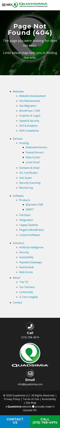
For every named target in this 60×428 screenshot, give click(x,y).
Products (24, 200)
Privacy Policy (12, 399)
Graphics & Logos (29, 115)
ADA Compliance (29, 130)
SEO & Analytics (28, 125)
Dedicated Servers (36, 147)
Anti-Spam (25, 178)
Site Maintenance (29, 101)
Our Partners (27, 287)
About (16, 277)
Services (18, 138)
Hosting (24, 143)
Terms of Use (31, 399)
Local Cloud (32, 162)
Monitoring (26, 187)
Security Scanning (29, 182)
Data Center (33, 157)
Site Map (31, 402)
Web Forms (26, 272)
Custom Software (29, 235)
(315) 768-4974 (30, 337)
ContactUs (15, 420)
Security (24, 252)
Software (18, 196)
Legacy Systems (28, 225)
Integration (26, 220)
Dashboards (26, 267)
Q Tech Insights (28, 297)
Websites (18, 91)
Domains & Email (29, 168)
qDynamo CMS (34, 204)
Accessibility (26, 257)
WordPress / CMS (29, 110)
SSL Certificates (28, 172)
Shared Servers (35, 152)
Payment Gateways (30, 262)
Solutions (18, 243)
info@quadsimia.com (30, 384)
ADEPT (30, 209)
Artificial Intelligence (31, 247)
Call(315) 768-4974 (45, 420)
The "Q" (23, 282)
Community (26, 292)
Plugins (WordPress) (31, 230)
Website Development (32, 96)
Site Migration (27, 106)
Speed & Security (29, 120)
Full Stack (24, 215)
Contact (17, 302)
